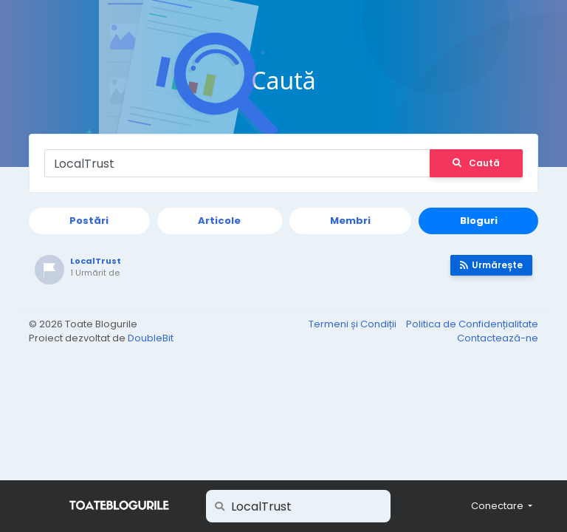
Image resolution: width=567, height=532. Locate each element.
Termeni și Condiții (354, 324)
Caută (476, 163)
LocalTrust (95, 261)
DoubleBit (150, 338)
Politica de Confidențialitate (472, 324)
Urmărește (491, 265)
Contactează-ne (497, 338)
